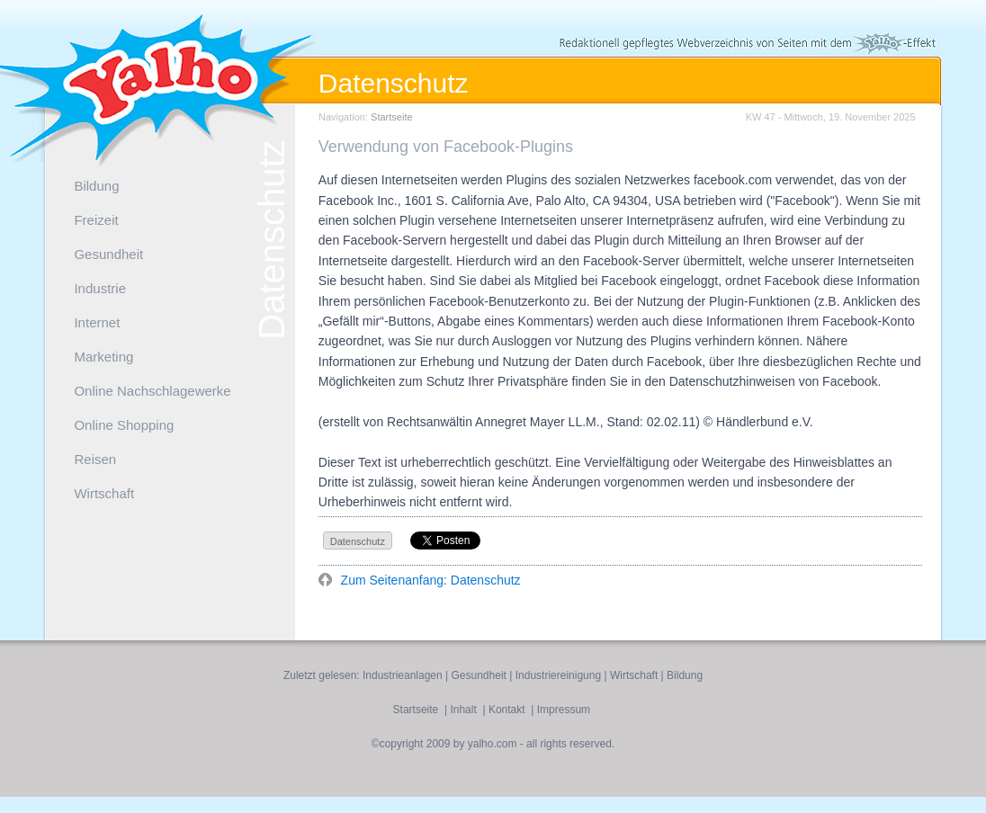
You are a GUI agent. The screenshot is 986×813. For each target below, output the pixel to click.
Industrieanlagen (403, 675)
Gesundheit (108, 254)
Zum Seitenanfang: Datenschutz (429, 580)
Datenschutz (357, 541)
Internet (97, 322)
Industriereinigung (558, 675)
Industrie (100, 288)
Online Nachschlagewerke (152, 390)
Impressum (563, 709)
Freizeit (96, 220)
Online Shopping (124, 425)
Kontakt (507, 709)
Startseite (391, 117)
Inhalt (463, 709)
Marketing (103, 356)
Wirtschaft (104, 493)
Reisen (95, 459)
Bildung (96, 185)
